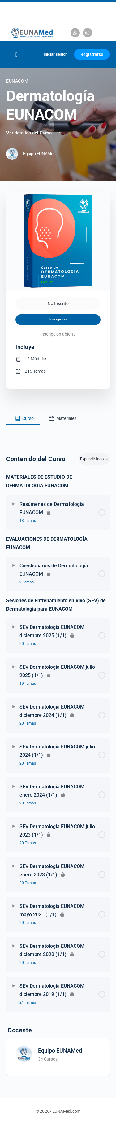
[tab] (23, 418)
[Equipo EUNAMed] (24, 1054)
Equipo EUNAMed (60, 1050)
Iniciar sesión (55, 54)
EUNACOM (17, 80)
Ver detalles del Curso (33, 133)
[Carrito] (31, 54)
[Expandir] (13, 504)
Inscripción (58, 319)
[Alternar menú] (16, 54)
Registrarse (91, 54)
